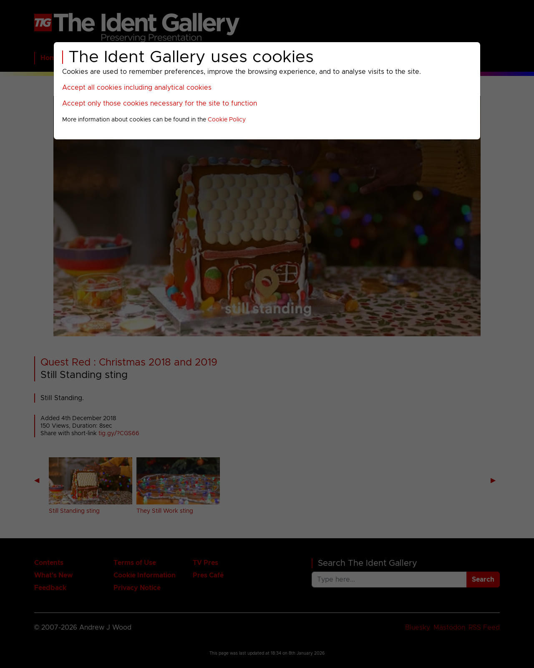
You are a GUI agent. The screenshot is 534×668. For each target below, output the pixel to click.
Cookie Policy (227, 120)
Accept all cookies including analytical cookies (137, 87)
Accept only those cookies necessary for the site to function (159, 103)
